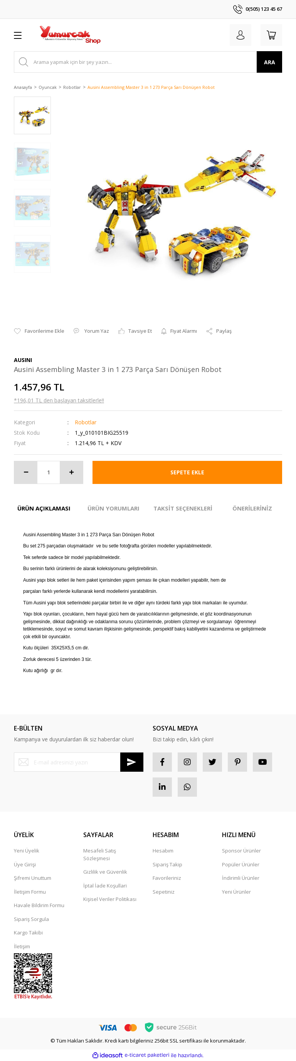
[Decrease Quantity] (25, 472)
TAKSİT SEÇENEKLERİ (182, 508)
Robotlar (85, 422)
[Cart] (271, 35)
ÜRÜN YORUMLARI (113, 508)
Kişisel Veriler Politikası (109, 899)
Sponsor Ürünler (241, 850)
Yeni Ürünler (236, 891)
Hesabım (163, 850)
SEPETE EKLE (187, 472)
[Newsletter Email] (78, 762)
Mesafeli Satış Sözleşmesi (99, 854)
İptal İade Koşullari (105, 885)
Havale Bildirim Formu (39, 905)
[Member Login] (240, 35)
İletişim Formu (30, 891)
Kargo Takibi (28, 932)
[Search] (148, 62)
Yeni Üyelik (26, 850)
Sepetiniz (164, 891)
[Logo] (69, 35)
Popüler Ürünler (240, 864)
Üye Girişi (25, 864)
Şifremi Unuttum (32, 877)
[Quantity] (48, 472)
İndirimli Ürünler (240, 877)
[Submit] (131, 762)
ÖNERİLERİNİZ (252, 508)
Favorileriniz (167, 877)
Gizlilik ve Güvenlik (105, 871)
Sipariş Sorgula (31, 919)
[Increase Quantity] (71, 472)
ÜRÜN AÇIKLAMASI (44, 508)
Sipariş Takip (167, 864)
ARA (269, 62)
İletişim (22, 946)
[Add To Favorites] (39, 331)
